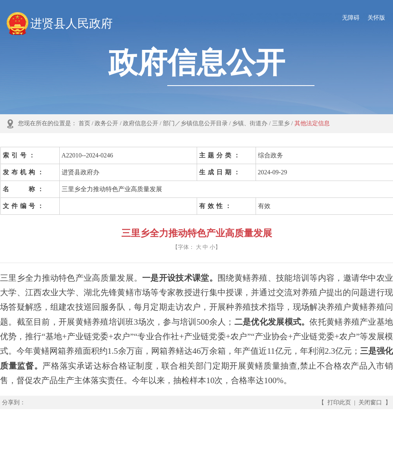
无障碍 (351, 18)
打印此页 (339, 402)
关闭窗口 (370, 402)
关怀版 (376, 18)
